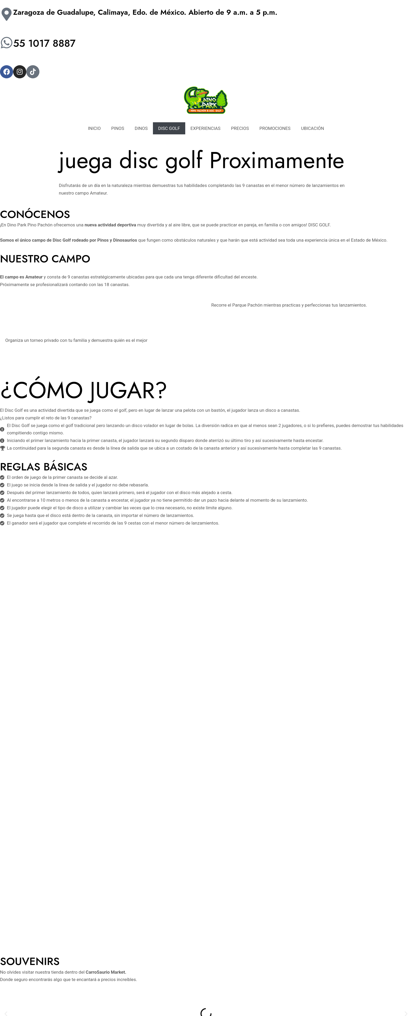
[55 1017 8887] (6, 42)
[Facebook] (51, 982)
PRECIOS (240, 128)
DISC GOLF (169, 128)
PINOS (117, 128)
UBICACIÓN (312, 128)
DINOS (141, 128)
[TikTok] (75, 982)
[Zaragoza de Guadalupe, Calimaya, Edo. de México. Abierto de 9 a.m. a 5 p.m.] (6, 14)
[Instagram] (63, 982)
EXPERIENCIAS (205, 128)
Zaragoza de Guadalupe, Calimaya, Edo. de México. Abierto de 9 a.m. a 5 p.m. (145, 12)
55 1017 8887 (46, 43)
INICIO (94, 128)
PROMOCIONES (275, 128)
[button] (6, 745)
